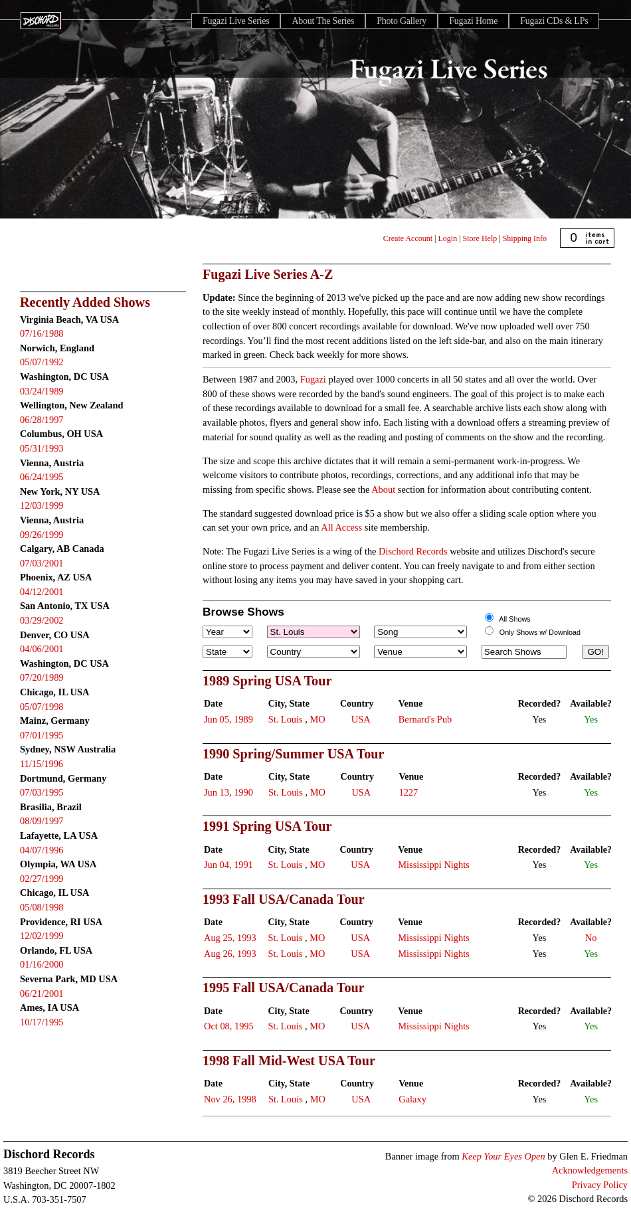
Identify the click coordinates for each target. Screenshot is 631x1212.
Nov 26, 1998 (230, 1099)
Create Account (407, 238)
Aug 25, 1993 (230, 937)
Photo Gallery (401, 21)
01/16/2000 (42, 964)
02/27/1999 (42, 878)
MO (317, 719)
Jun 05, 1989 (228, 719)
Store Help (480, 238)
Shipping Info (525, 238)
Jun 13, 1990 (228, 792)
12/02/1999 (42, 935)
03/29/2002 (42, 620)
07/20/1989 (42, 677)
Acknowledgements (590, 1170)
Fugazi (313, 379)
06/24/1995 (42, 477)
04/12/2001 (42, 591)
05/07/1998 (42, 706)
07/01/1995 (42, 735)
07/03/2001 (42, 563)
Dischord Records (413, 551)
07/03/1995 (42, 792)
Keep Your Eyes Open (503, 1156)
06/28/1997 (42, 419)
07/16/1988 (42, 333)
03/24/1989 (42, 391)
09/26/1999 (42, 534)
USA (361, 719)
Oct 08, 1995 (229, 1026)
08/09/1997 (42, 821)
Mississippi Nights (434, 864)
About (383, 489)
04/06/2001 (42, 649)
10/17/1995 (42, 1022)
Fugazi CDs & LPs (554, 21)
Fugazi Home (473, 21)
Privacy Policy (600, 1184)
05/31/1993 (42, 448)
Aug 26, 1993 (230, 953)
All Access (341, 527)
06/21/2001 (42, 993)
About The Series (323, 21)
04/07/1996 (42, 850)
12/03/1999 (42, 505)
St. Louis (285, 719)
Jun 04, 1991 (228, 864)
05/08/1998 (42, 907)
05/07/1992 (42, 362)
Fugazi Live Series (236, 21)
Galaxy (412, 1099)
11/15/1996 (41, 763)
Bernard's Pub (425, 719)
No (591, 937)
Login (448, 238)
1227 (408, 792)
